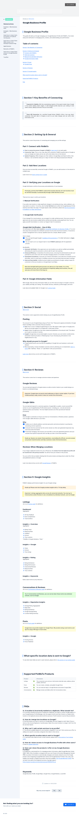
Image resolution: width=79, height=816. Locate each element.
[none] (70, 4)
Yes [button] (54, 790)
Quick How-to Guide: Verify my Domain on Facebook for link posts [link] (10, 37)
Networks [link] (31, 19)
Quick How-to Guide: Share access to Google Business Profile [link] (10, 53)
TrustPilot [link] (6, 57)
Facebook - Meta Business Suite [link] (10, 27)
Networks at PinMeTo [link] (9, 49)
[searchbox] (39, 11)
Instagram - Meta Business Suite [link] (10, 31)
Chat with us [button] (71, 804)
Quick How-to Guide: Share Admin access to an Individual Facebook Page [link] (10, 42)
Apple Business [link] (7, 46)
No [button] (59, 790)
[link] (8, 19)
